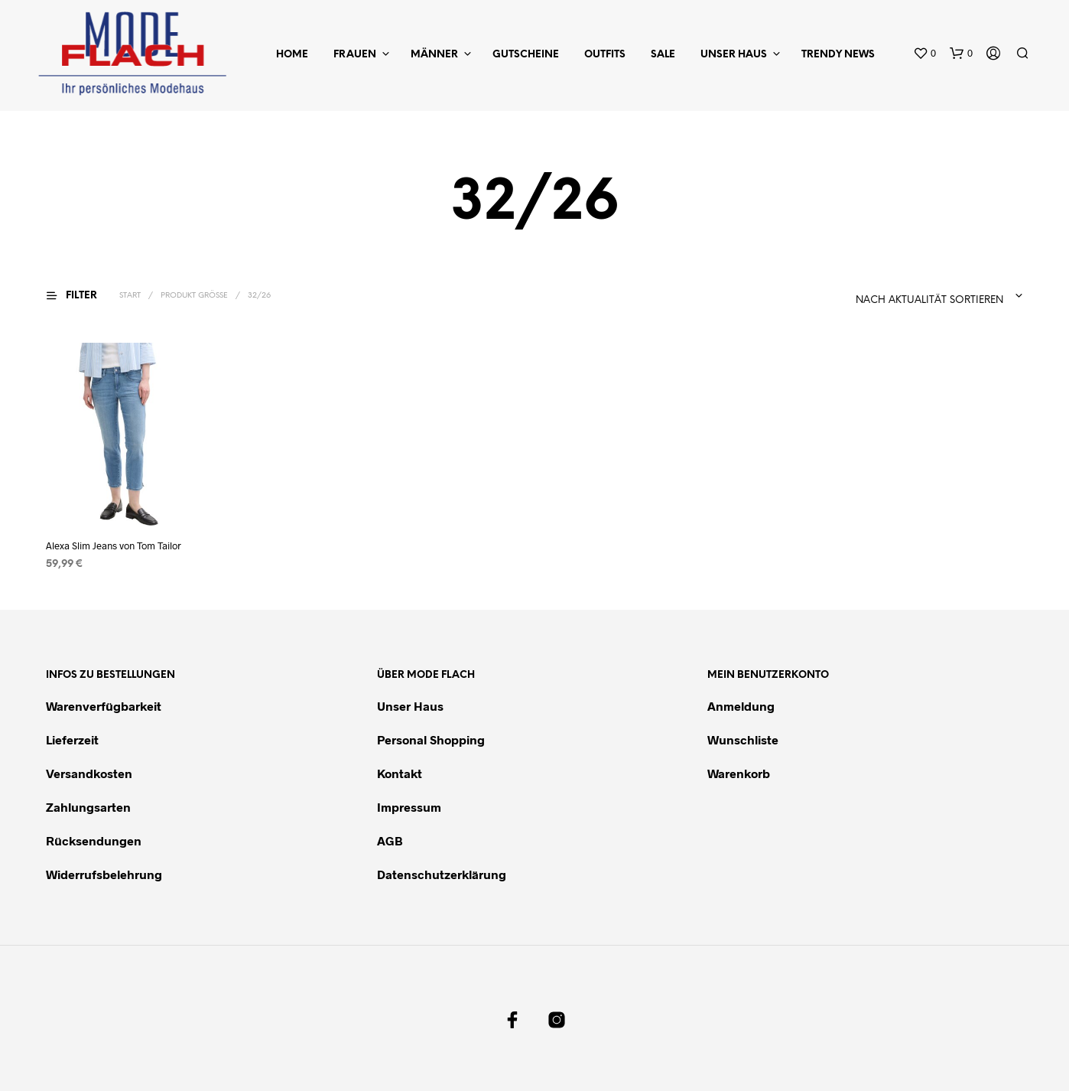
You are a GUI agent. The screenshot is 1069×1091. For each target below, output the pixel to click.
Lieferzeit (72, 739)
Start (130, 295)
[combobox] (892, 296)
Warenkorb (738, 773)
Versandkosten (89, 773)
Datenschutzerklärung (441, 874)
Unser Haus (733, 55)
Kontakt (399, 773)
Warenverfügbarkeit (103, 706)
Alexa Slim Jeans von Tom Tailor (113, 545)
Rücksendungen (93, 840)
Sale (663, 55)
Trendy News (838, 55)
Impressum (409, 807)
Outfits (604, 55)
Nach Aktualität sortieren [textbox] (929, 300)
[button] (924, 53)
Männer (434, 55)
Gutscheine (525, 55)
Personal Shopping (431, 739)
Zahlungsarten (88, 807)
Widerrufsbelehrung (104, 874)
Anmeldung (741, 706)
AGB (390, 840)
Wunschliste (742, 739)
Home (292, 55)
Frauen (354, 55)
